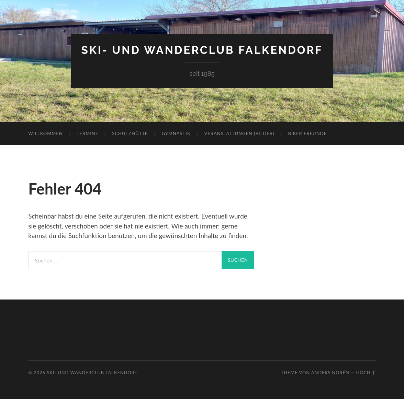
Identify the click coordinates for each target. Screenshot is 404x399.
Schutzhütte (130, 133)
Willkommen (45, 133)
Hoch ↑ (365, 372)
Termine (87, 133)
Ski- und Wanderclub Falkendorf (202, 50)
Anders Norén (330, 372)
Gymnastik (175, 133)
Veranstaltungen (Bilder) (239, 133)
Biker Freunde (307, 133)
